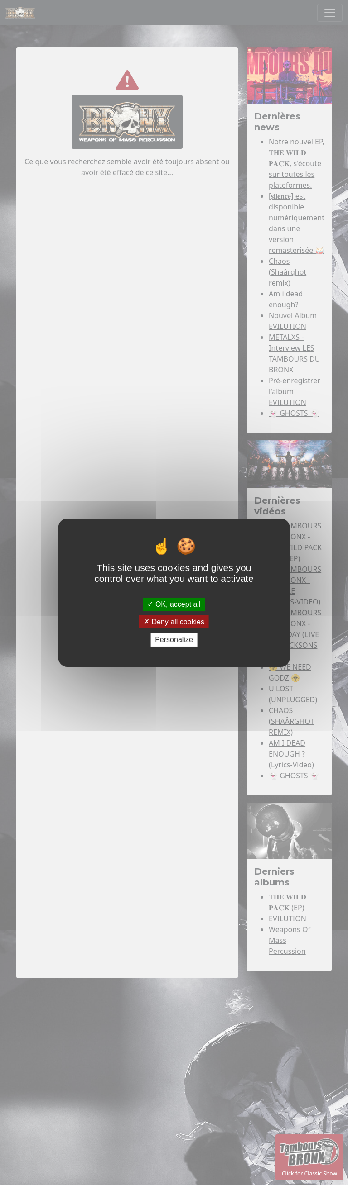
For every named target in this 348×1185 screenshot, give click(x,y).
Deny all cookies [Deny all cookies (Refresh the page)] (174, 622)
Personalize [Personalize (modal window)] (174, 639)
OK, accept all (173, 604)
